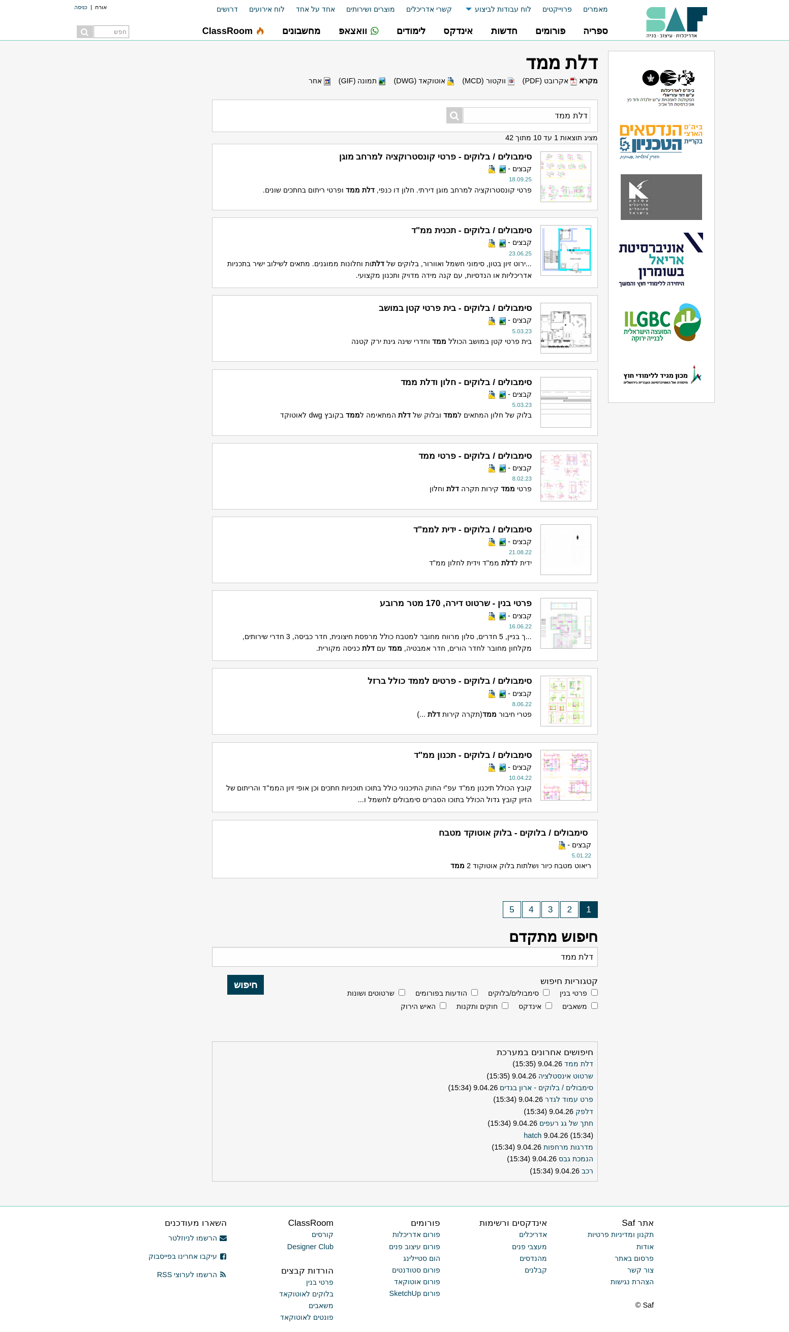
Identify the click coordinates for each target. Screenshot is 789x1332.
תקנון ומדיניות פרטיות (621, 1234)
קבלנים (536, 1270)
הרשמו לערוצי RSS (192, 1274)
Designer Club (310, 1247)
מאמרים (595, 9)
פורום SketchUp (414, 1293)
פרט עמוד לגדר (569, 1099)
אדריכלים (533, 1234)
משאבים (574, 1006)
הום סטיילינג (421, 1258)
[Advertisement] (130, 203)
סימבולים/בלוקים (513, 993)
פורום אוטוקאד (417, 1282)
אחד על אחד (315, 9)
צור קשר (640, 1270)
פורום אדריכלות (416, 1234)
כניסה (80, 7)
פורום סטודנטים (416, 1270)
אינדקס (530, 1006)
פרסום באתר (634, 1258)
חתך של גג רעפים (566, 1123)
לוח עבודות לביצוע (503, 9)
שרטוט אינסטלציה (565, 1076)
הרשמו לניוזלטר (197, 1238)
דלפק (584, 1111)
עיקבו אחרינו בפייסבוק (187, 1256)
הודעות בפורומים (441, 993)
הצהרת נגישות (632, 1282)
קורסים (322, 1234)
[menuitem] (590, 9)
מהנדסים (533, 1258)
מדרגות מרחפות (568, 1147)
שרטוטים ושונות (370, 993)
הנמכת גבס (576, 1159)
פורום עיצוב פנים (414, 1247)
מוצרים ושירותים (370, 9)
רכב (587, 1171)
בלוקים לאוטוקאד (306, 1294)
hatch (532, 1135)
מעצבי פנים (529, 1247)
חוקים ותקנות (477, 1006)
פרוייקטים (557, 9)
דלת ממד (578, 1064)
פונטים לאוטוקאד (306, 1317)
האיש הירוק (418, 1006)
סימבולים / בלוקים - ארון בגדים (546, 1088)
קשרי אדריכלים (429, 9)
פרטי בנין (573, 993)
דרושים (227, 9)
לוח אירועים (267, 9)
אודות (645, 1247)
